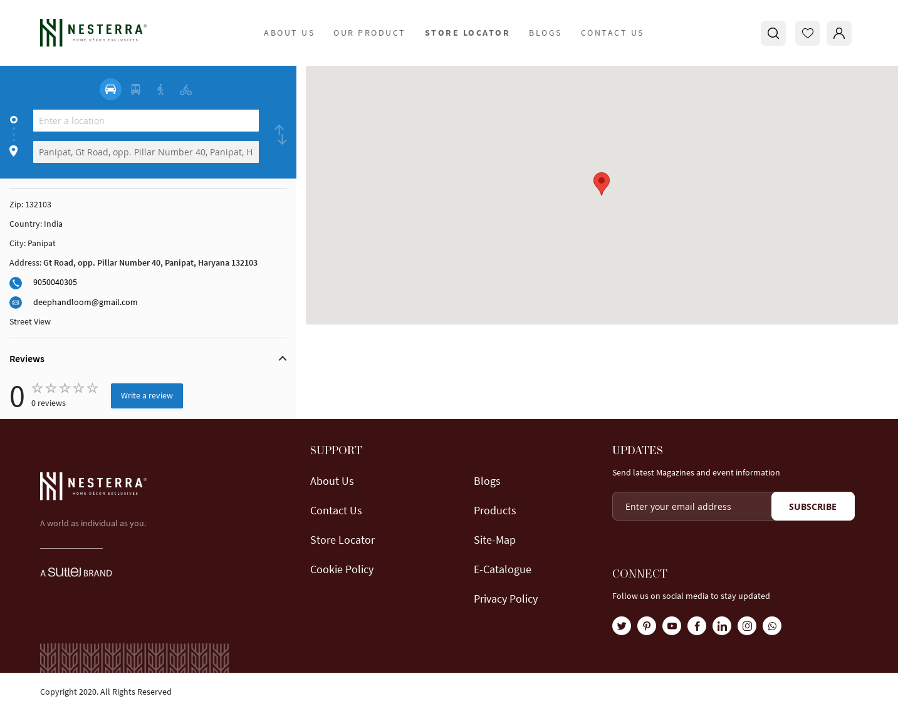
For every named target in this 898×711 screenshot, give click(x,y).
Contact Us (612, 32)
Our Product (369, 32)
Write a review (147, 395)
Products (495, 510)
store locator (468, 32)
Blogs (545, 32)
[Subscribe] (813, 506)
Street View (30, 321)
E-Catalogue (502, 569)
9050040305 (55, 282)
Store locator (342, 539)
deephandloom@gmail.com (85, 302)
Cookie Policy (341, 569)
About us (332, 481)
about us (289, 32)
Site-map (495, 539)
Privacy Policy (506, 598)
